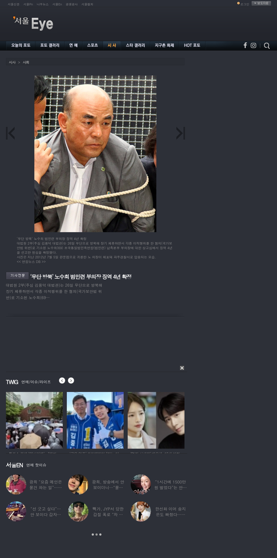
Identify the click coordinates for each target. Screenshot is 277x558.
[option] (34, 419)
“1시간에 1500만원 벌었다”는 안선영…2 (170, 487)
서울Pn (28, 4)
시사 (12, 62)
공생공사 (72, 4)
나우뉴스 (43, 4)
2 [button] (96, 534)
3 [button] (100, 534)
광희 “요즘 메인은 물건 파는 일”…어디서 (45, 487)
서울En (57, 4)
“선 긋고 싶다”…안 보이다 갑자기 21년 (45, 514)
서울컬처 (87, 4)
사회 (26, 62)
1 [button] (93, 534)
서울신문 (14, 4)
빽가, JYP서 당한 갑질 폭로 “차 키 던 (108, 514)
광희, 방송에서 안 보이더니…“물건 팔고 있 (108, 487)
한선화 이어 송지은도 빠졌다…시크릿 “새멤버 (170, 514)
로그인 (244, 4)
